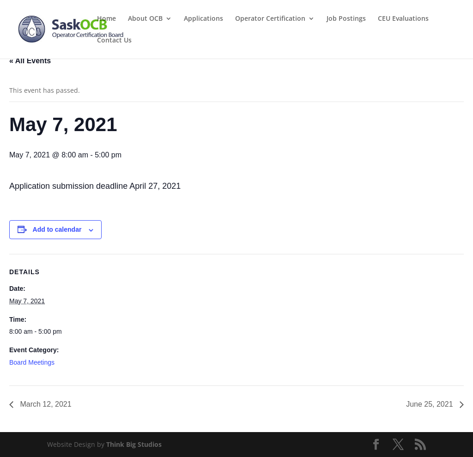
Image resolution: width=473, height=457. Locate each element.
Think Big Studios (134, 444)
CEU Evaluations (403, 19)
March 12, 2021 (45, 404)
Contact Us (114, 40)
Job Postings (346, 19)
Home (106, 19)
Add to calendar (57, 229)
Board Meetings (32, 362)
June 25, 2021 (430, 404)
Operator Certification (270, 19)
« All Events (30, 61)
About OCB (145, 19)
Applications (203, 19)
